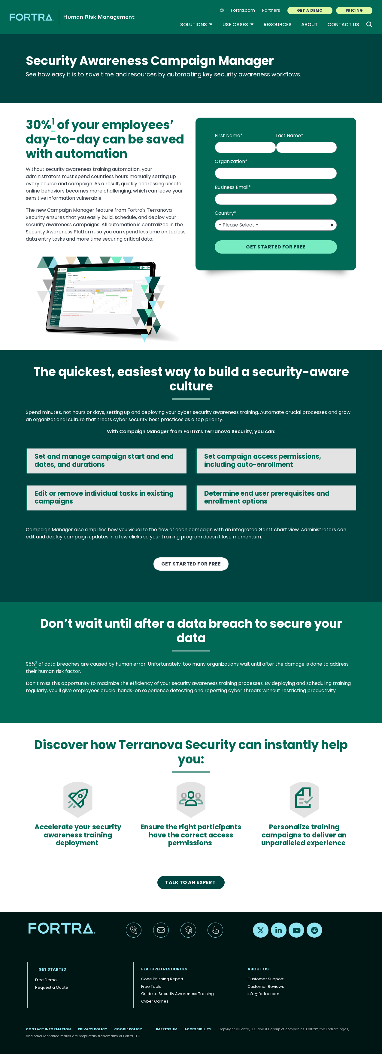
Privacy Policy (92, 1029)
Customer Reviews (265, 986)
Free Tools (151, 986)
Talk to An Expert (191, 882)
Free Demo (46, 980)
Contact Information (48, 1029)
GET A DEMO (310, 10)
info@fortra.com (263, 994)
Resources (278, 24)
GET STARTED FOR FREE (191, 563)
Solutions (196, 24)
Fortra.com (243, 10)
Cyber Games (154, 1001)
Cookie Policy (128, 1029)
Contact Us (343, 24)
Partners (271, 10)
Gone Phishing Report (162, 979)
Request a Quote (51, 987)
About (309, 24)
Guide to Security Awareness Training (177, 994)
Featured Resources (164, 969)
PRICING (354, 10)
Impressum (166, 1029)
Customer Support (265, 979)
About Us (258, 969)
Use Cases (238, 24)
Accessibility (197, 1029)
